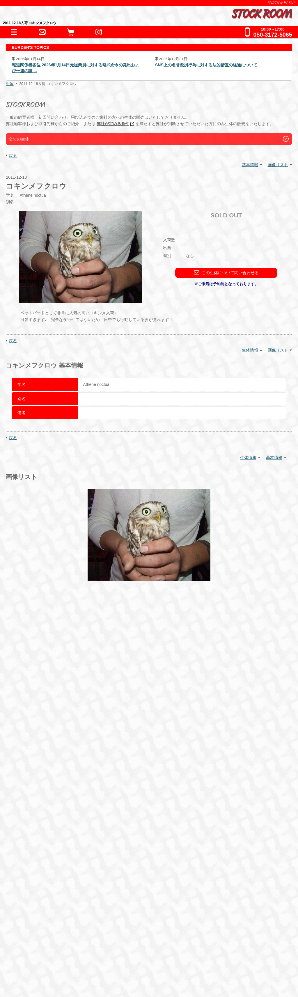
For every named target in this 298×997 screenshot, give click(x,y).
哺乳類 (140, 755)
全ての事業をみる (43, 881)
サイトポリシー (39, 973)
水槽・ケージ (120, 793)
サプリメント (104, 818)
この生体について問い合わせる (226, 272)
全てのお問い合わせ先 (48, 893)
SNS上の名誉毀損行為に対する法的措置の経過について (206, 65)
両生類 (55, 755)
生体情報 (250, 350)
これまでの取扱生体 (46, 771)
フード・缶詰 (42, 818)
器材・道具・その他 (46, 782)
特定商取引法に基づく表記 (50, 955)
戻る (13, 155)
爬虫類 (34, 755)
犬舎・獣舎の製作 (43, 845)
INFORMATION (40, 733)
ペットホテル (38, 857)
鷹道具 (148, 793)
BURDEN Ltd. (37, 937)
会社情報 (32, 946)
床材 (94, 793)
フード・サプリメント (48, 808)
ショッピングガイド (46, 833)
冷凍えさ (73, 818)
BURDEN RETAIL (281, 3)
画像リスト (278, 164)
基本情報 (250, 164)
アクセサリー (42, 793)
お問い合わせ (38, 869)
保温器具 (73, 793)
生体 (9, 84)
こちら (185, 692)
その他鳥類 (114, 755)
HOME (31, 721)
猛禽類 (88, 755)
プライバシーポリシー (45, 964)
